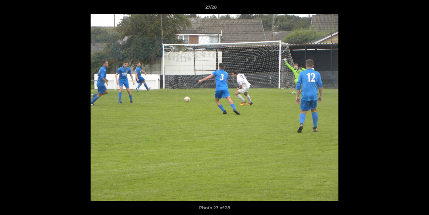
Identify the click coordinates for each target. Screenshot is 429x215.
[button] (404, 8)
